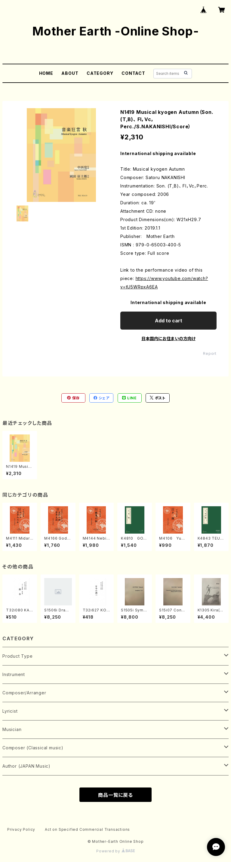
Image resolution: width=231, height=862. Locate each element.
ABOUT (69, 73)
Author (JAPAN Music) (26, 766)
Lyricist (9, 711)
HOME (46, 73)
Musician (11, 729)
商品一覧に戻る (115, 795)
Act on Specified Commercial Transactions (87, 829)
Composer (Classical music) (32, 747)
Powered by (115, 851)
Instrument (13, 674)
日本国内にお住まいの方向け (168, 338)
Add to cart (168, 321)
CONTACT (133, 73)
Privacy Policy (21, 829)
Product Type (17, 656)
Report (210, 353)
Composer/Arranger (24, 692)
